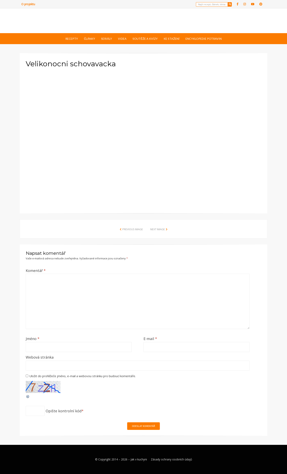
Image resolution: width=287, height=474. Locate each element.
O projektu (28, 4)
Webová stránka (40, 357)
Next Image (157, 229)
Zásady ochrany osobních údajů (171, 459)
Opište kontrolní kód (64, 411)
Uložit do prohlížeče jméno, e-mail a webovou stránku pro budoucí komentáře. (82, 376)
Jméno (32, 338)
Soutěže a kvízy (145, 38)
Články (89, 38)
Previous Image (132, 229)
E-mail (150, 338)
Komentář (36, 270)
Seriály (106, 38)
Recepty (71, 38)
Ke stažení (172, 38)
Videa (122, 38)
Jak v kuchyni (139, 459)
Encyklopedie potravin (204, 38)
